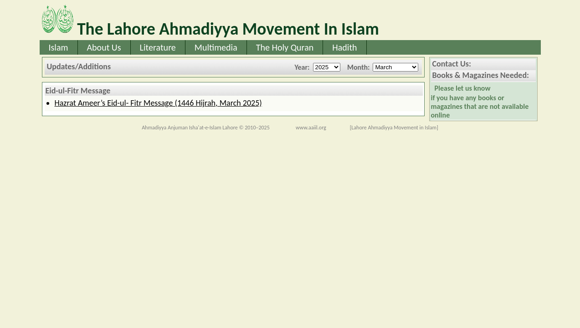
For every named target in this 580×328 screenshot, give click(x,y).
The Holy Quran (285, 47)
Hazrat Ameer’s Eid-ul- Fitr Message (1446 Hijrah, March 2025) (158, 103)
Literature (158, 47)
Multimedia (216, 47)
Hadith (344, 47)
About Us (104, 47)
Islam (58, 47)
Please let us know (463, 88)
